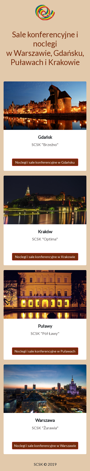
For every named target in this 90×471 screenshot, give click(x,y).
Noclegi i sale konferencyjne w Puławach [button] (45, 351)
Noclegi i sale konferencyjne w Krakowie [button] (45, 257)
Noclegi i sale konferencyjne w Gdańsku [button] (45, 162)
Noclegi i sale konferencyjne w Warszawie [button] (45, 446)
